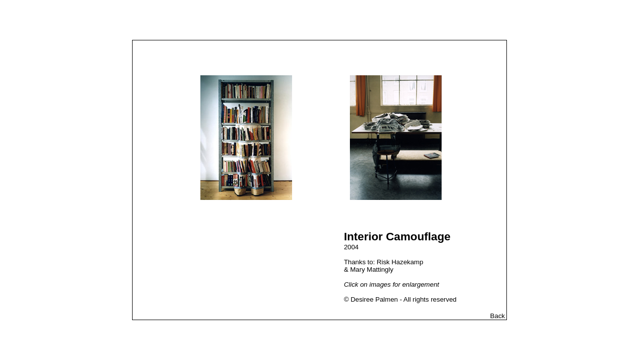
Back (497, 316)
